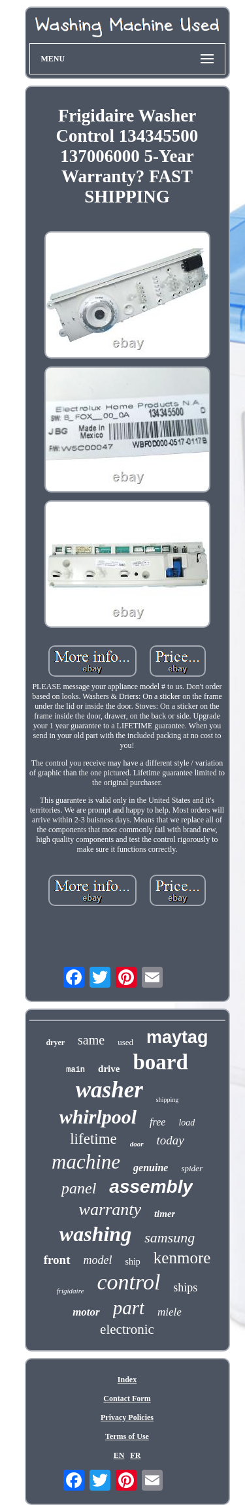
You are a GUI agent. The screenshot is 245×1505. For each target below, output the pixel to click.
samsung (169, 1237)
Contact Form (126, 1398)
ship (132, 1262)
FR (135, 1455)
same (91, 1040)
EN (119, 1455)
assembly (151, 1186)
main (75, 1070)
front (57, 1260)
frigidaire (70, 1291)
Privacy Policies (127, 1417)
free (157, 1121)
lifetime (93, 1139)
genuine (150, 1167)
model (98, 1260)
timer (165, 1213)
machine (86, 1161)
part (128, 1307)
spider (192, 1168)
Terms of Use (127, 1436)
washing (95, 1234)
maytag (177, 1037)
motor (86, 1312)
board (160, 1062)
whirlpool (98, 1116)
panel (78, 1188)
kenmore (182, 1258)
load (186, 1122)
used (125, 1042)
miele (169, 1312)
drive (109, 1068)
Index (127, 1379)
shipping (167, 1099)
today (170, 1140)
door (137, 1144)
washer (109, 1090)
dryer (55, 1042)
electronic (127, 1329)
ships (185, 1287)
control (128, 1282)
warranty (110, 1209)
